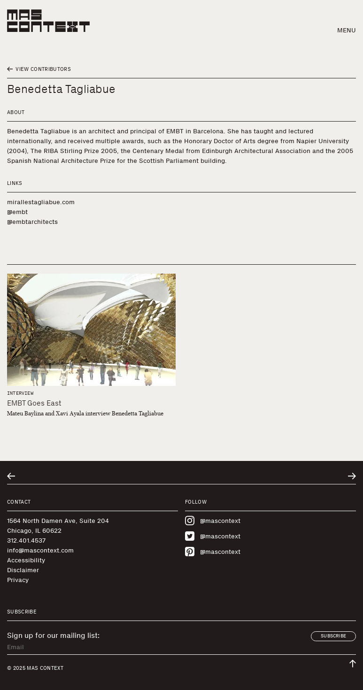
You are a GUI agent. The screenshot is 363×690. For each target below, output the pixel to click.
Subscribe (333, 636)
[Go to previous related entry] (11, 476)
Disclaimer (23, 570)
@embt (17, 212)
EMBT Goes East (34, 403)
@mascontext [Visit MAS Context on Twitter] (212, 536)
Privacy (18, 580)
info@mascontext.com (40, 550)
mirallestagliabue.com (41, 202)
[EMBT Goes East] (91, 330)
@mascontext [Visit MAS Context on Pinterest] (212, 551)
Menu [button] (346, 30)
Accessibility (26, 560)
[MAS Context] (48, 20)
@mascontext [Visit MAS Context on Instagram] (212, 520)
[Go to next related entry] (352, 476)
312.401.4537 (26, 540)
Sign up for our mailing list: (53, 635)
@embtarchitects (32, 222)
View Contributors (39, 69)
